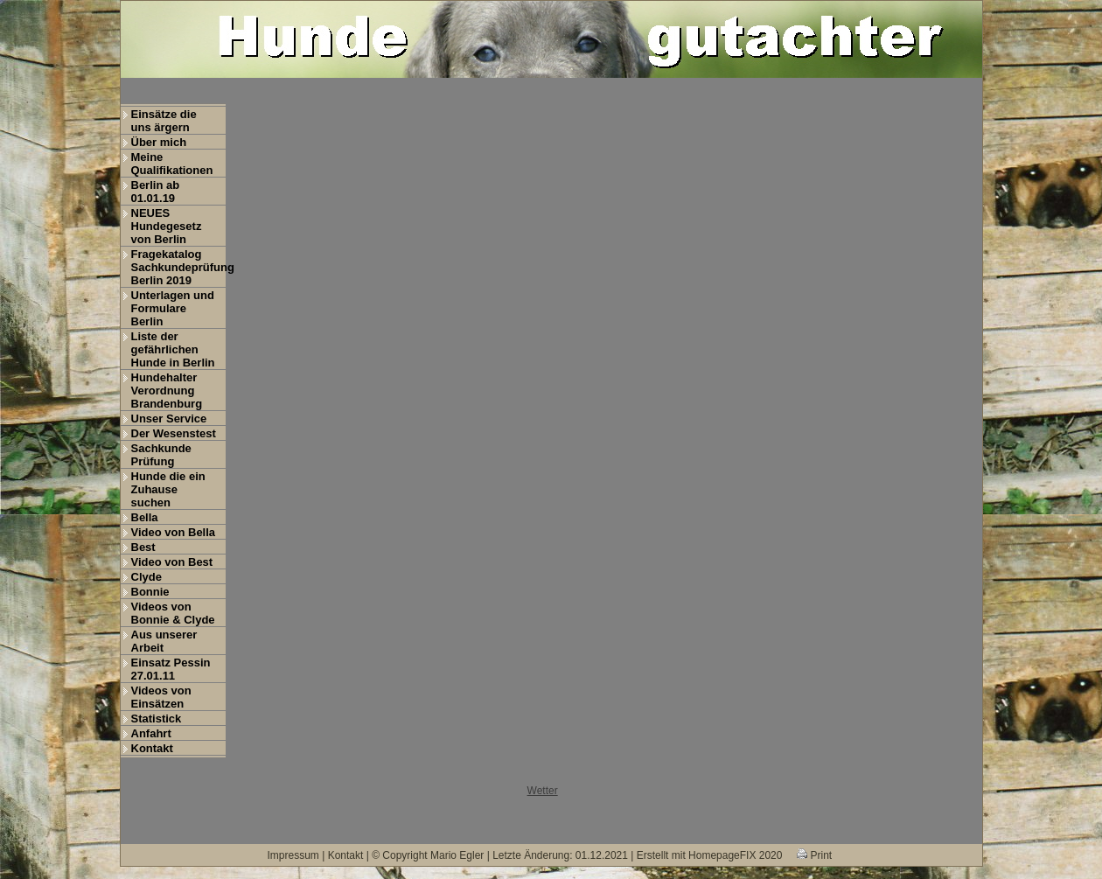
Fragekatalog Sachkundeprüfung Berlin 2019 (178, 267)
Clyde (146, 576)
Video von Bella (173, 532)
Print (814, 855)
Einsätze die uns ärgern (164, 121)
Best (143, 547)
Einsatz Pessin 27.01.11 (171, 669)
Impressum (293, 855)
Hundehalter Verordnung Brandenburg (167, 390)
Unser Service (169, 418)
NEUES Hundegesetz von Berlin (166, 226)
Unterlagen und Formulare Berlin (172, 308)
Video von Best (172, 562)
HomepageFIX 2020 (735, 855)
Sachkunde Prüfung (161, 455)
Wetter (542, 791)
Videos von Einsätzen (161, 697)
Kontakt (152, 748)
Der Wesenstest (173, 433)
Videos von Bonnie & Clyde (173, 613)
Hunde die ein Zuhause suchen (168, 489)
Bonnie (150, 591)
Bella (144, 517)
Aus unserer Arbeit (164, 641)
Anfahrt (151, 733)
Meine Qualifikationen (172, 163)
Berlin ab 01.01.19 (155, 191)
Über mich (159, 142)
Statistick (156, 718)
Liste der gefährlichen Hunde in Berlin (173, 349)
